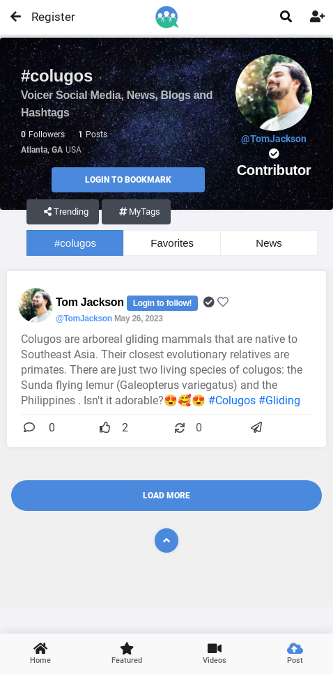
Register (47, 17)
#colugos (75, 243)
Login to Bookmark (128, 180)
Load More (166, 495)
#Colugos (232, 400)
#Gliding (279, 400)
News (269, 243)
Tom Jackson (91, 302)
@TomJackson (84, 318)
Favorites (172, 243)
